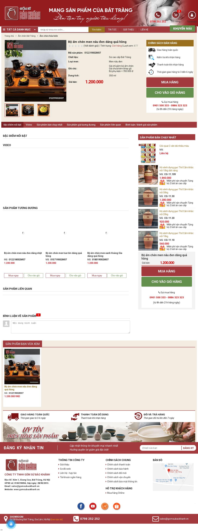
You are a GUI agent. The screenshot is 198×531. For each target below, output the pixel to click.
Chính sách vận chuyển (119, 477)
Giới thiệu (128, 29)
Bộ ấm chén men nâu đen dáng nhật (23, 253)
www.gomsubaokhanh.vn (27, 489)
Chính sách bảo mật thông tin (122, 481)
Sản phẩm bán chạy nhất (49, 124)
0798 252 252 (90, 519)
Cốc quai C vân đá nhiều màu (174, 146)
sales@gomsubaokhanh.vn (25, 486)
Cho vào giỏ (34, 275)
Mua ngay (13, 275)
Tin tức (112, 29)
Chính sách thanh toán (118, 464)
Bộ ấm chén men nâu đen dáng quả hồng (20, 388)
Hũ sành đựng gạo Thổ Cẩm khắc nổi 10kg (176, 235)
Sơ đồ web (65, 468)
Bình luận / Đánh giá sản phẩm (141, 124)
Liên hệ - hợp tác (68, 473)
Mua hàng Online (116, 493)
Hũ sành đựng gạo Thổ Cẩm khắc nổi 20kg (176, 213)
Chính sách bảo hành (118, 468)
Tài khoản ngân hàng (70, 477)
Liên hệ (144, 29)
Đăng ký (188, 448)
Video (29, 124)
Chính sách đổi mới (116, 473)
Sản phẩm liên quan (110, 124)
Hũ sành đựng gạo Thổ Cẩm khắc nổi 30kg (176, 191)
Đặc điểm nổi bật (12, 124)
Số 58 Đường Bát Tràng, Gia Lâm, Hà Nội (36, 519)
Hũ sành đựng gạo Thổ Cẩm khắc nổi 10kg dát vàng (176, 169)
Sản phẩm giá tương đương (81, 124)
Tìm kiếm (96, 29)
